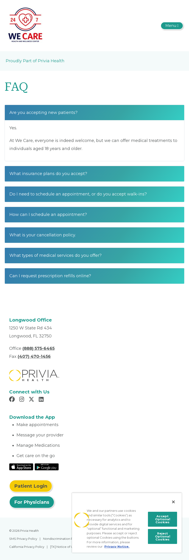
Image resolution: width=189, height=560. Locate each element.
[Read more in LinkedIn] (42, 399)
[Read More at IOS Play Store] (21, 466)
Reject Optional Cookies (162, 536)
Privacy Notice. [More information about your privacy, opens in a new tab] (116, 546)
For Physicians (31, 502)
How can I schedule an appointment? (48, 214)
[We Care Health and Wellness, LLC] (25, 25)
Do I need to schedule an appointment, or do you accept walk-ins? (78, 194)
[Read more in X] (32, 399)
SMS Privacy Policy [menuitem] (23, 538)
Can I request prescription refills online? (50, 275)
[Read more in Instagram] (22, 399)
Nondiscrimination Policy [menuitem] (61, 538)
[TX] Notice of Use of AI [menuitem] (67, 547)
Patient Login (30, 486)
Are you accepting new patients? (43, 112)
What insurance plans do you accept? (48, 173)
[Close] (173, 502)
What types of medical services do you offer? (55, 255)
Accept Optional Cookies (162, 519)
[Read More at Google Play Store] (47, 466)
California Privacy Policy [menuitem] (26, 547)
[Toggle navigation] (172, 26)
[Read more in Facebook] (12, 399)
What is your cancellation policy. (42, 235)
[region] (127, 523)
